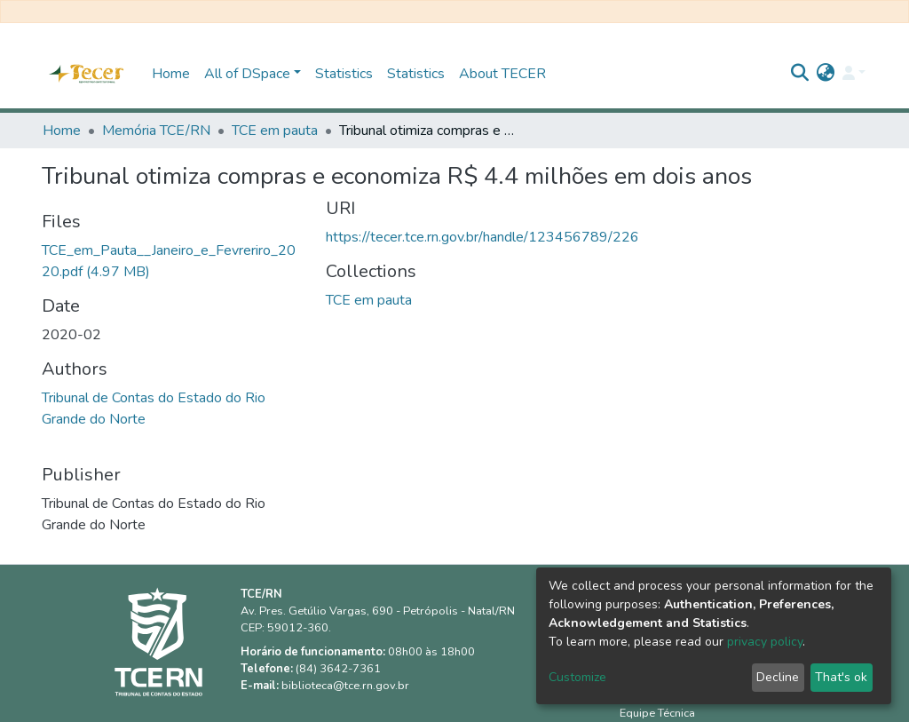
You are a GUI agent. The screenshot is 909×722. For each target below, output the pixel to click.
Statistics (344, 73)
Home (171, 73)
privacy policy (764, 641)
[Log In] (854, 73)
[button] (826, 73)
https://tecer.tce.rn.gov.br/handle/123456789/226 (482, 237)
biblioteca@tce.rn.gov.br (345, 686)
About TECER (502, 73)
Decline (777, 677)
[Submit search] (800, 73)
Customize (577, 677)
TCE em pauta (275, 130)
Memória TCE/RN (156, 130)
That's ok (841, 677)
